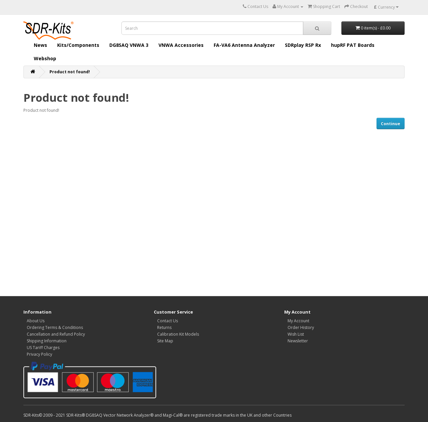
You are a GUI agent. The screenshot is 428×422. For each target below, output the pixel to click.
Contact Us (167, 321)
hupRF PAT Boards (352, 45)
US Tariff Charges (43, 347)
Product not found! (69, 72)
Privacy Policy (39, 354)
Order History (301, 327)
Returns (164, 327)
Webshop (45, 58)
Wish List (296, 334)
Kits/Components (78, 45)
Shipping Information (47, 341)
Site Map (165, 341)
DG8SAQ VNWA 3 (128, 45)
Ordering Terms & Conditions (55, 327)
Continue (390, 123)
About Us (35, 321)
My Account (298, 321)
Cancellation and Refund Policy (56, 334)
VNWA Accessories (181, 45)
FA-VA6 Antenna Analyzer (244, 45)
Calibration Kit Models (178, 334)
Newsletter (298, 341)
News (40, 45)
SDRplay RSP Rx (303, 45)
